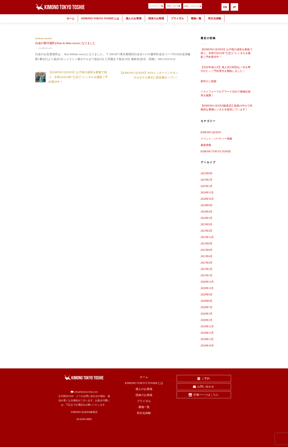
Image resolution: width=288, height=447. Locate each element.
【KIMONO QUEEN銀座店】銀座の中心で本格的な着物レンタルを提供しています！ (227, 107)
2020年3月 (206, 313)
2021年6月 (206, 256)
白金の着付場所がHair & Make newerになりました (65, 43)
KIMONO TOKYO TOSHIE (216, 151)
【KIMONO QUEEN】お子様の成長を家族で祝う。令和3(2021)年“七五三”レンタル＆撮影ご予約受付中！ (71, 77)
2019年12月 (207, 326)
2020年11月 (207, 288)
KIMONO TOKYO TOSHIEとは (100, 18)
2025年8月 (206, 173)
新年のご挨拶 (208, 81)
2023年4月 (206, 230)
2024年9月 (206, 205)
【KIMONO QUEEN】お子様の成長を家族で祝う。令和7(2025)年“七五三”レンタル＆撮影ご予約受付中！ (227, 53)
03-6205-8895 (84, 419)
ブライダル (177, 18)
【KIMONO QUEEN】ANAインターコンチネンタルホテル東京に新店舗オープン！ (156, 75)
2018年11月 (207, 339)
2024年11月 (207, 192)
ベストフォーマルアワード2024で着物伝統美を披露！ (225, 93)
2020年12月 (207, 281)
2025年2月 (206, 179)
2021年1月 (206, 275)
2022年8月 (206, 243)
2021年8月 (206, 250)
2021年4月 (206, 262)
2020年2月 (206, 320)
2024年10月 (207, 199)
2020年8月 (206, 301)
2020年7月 (206, 307)
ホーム (70, 18)
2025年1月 (206, 186)
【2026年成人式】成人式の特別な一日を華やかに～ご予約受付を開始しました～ (225, 69)
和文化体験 (214, 18)
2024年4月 (206, 211)
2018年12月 (207, 332)
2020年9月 (206, 294)
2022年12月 (207, 237)
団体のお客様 (156, 18)
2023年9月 (206, 224)
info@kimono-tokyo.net (86, 391)
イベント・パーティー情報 (216, 138)
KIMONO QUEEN (43, 39)
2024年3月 (206, 218)
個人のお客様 (134, 18)
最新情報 (206, 145)
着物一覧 (196, 18)
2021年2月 (206, 269)
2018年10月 (207, 345)
